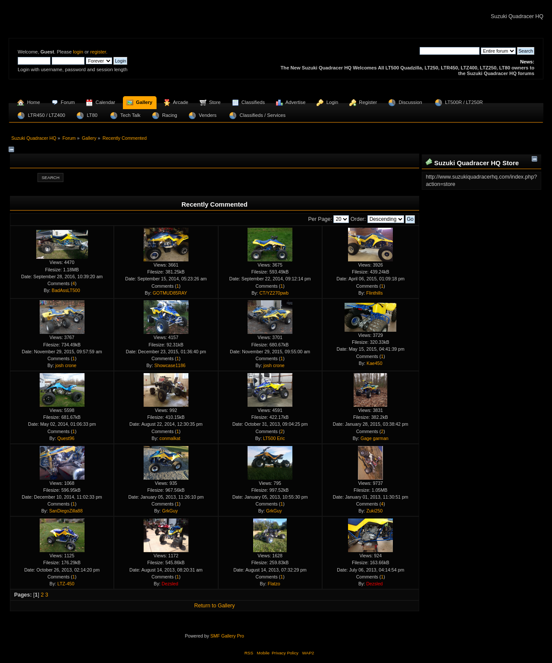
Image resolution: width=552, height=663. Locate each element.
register (98, 51)
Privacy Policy (285, 652)
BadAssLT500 (66, 290)
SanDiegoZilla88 (66, 510)
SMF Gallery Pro (227, 635)
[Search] (450, 51)
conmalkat (170, 438)
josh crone (65, 365)
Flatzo (274, 583)
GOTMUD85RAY (170, 292)
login (78, 51)
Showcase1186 (169, 365)
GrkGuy (170, 510)
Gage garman (375, 438)
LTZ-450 (65, 583)
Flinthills (374, 292)
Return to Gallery (214, 606)
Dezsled (170, 583)
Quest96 (66, 438)
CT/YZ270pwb (274, 292)
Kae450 (375, 363)
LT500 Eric (274, 438)
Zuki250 (374, 510)
